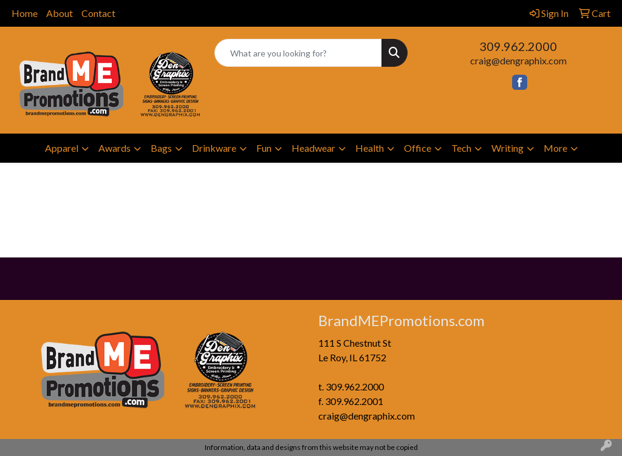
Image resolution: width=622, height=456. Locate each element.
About (59, 13)
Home (25, 13)
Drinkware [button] (214, 148)
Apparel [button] (61, 148)
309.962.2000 (518, 46)
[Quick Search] (297, 53)
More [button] (555, 148)
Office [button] (417, 148)
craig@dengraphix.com (518, 60)
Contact (98, 13)
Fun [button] (264, 148)
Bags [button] (161, 148)
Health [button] (369, 148)
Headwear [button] (313, 148)
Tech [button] (461, 148)
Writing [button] (507, 148)
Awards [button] (114, 148)
